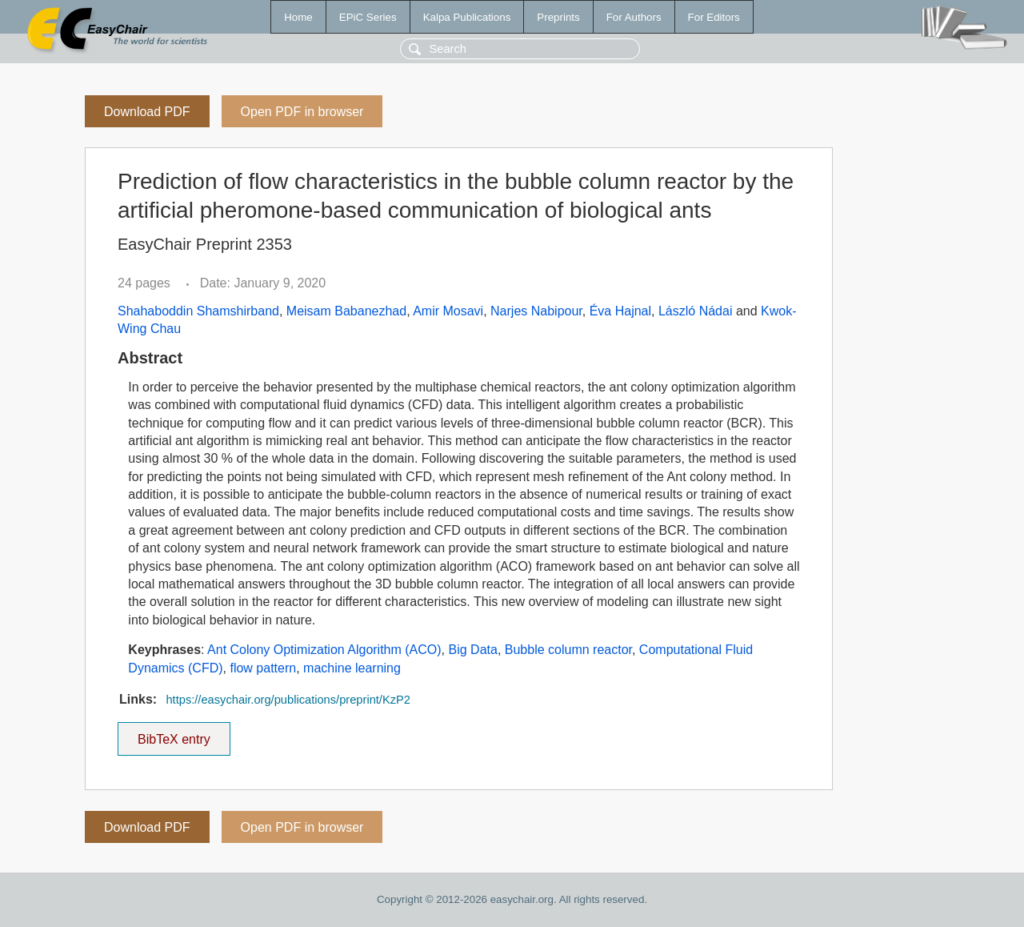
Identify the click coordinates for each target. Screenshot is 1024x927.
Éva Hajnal (620, 311)
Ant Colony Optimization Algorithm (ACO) (324, 649)
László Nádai (695, 311)
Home (298, 17)
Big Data (473, 649)
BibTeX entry (174, 734)
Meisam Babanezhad (346, 311)
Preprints (558, 17)
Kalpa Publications (467, 17)
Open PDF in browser (302, 111)
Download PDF (147, 111)
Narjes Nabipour (536, 311)
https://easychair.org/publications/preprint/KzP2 (288, 699)
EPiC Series (368, 17)
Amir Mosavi (448, 311)
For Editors (714, 17)
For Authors (634, 17)
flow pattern (263, 668)
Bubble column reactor (568, 649)
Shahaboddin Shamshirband (198, 311)
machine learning (352, 668)
